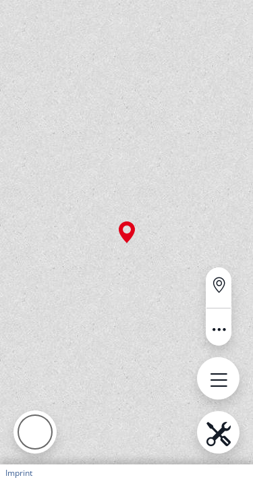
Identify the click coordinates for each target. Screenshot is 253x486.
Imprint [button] (18, 473)
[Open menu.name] (218, 378)
